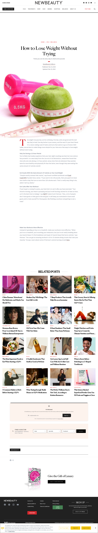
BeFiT (45, 194)
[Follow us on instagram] (88, 2)
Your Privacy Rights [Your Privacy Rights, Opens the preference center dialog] (64, 528)
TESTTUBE (88, 9)
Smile (76, 356)
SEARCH (81, 431)
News (76, 295)
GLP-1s (4, 387)
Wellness (29, 295)
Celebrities (6, 325)
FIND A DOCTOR (8, 9)
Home (43, 42)
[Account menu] (95, 2)
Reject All (75, 528)
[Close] (95, 528)
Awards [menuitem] (50, 9)
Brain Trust (42, 503)
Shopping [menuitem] (57, 9)
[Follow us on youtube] (91, 2)
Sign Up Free (80, 511)
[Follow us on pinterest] (86, 2)
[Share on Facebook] (10, 460)
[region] (49, 528)
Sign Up (66, 415)
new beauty (15, 450)
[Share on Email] (13, 460)
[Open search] (94, 9)
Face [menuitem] (24, 9)
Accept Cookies (86, 528)
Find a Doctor (56, 501)
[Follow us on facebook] (83, 2)
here (68, 240)
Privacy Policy (56, 503)
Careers (42, 501)
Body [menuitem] (39, 9)
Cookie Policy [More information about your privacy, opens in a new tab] (11, 531)
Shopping (77, 387)
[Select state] (40, 431)
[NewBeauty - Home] (49, 2)
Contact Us (30, 501)
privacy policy (60, 418)
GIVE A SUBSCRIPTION (56, 481)
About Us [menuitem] (73, 9)
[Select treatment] (68, 431)
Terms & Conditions (45, 506)
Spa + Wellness (52, 42)
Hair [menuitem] (44, 9)
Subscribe (6, 3)
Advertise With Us (31, 503)
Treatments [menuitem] (31, 9)
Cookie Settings (58, 507)
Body (4, 295)
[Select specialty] (54, 431)
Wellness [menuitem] (65, 9)
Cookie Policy (30, 506)
